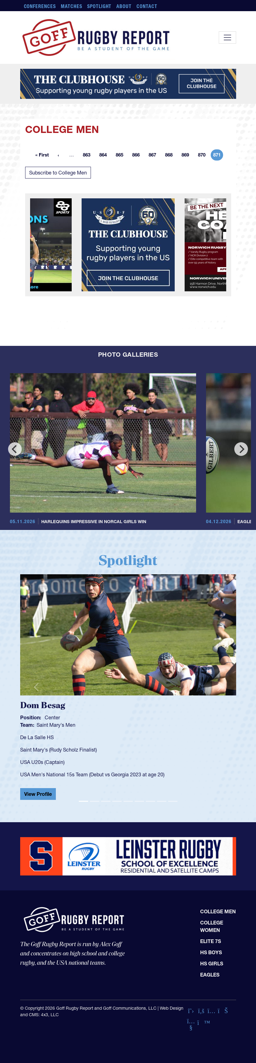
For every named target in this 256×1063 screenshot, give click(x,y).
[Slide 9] (172, 801)
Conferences (40, 6)
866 (137, 156)
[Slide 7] (150, 801)
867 (154, 156)
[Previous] (15, 449)
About (124, 6)
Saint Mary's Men (56, 725)
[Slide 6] (139, 801)
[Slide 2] (94, 801)
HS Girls (211, 963)
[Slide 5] (128, 801)
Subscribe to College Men (58, 173)
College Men (218, 911)
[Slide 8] (161, 801)
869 (187, 156)
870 (203, 156)
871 (218, 156)
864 (104, 156)
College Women (211, 926)
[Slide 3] (105, 801)
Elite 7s (210, 941)
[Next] (241, 449)
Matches (71, 6)
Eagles (209, 975)
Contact (147, 6)
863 (88, 156)
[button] (36, 687)
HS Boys (211, 952)
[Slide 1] (83, 801)
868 (170, 156)
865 (121, 156)
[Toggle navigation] (227, 37)
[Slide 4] (117, 801)
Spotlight (99, 6)
